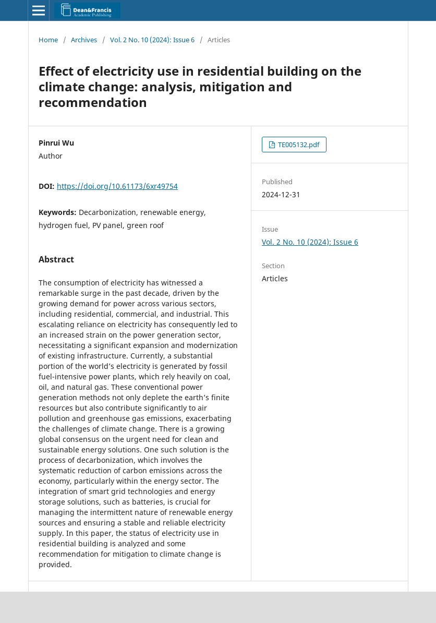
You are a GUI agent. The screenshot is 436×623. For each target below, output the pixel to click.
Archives (84, 39)
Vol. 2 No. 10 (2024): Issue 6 (152, 39)
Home (48, 39)
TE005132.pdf (297, 144)
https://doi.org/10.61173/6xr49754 (117, 186)
